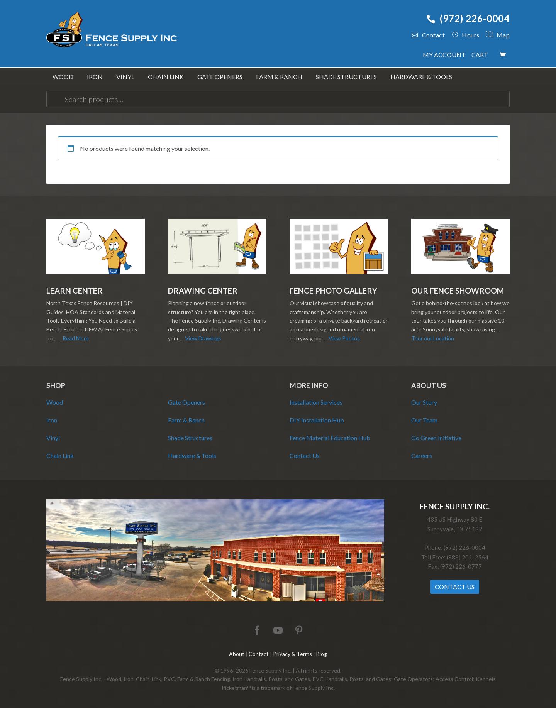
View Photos (344, 338)
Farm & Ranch (186, 420)
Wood (54, 402)
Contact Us (305, 455)
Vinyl (53, 437)
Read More (76, 338)
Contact (428, 35)
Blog (321, 654)
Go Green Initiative (436, 437)
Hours (466, 35)
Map (495, 35)
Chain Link (60, 455)
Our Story (424, 402)
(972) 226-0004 (468, 18)
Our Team (424, 420)
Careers (421, 455)
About (236, 654)
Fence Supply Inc (112, 31)
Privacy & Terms (292, 654)
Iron (51, 420)
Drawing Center (202, 290)
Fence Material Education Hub (330, 437)
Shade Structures (190, 437)
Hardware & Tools (192, 455)
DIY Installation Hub (317, 420)
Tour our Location (432, 338)
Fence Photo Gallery (333, 290)
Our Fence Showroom (457, 290)
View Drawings (203, 338)
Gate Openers (186, 402)
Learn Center (74, 290)
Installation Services (316, 402)
